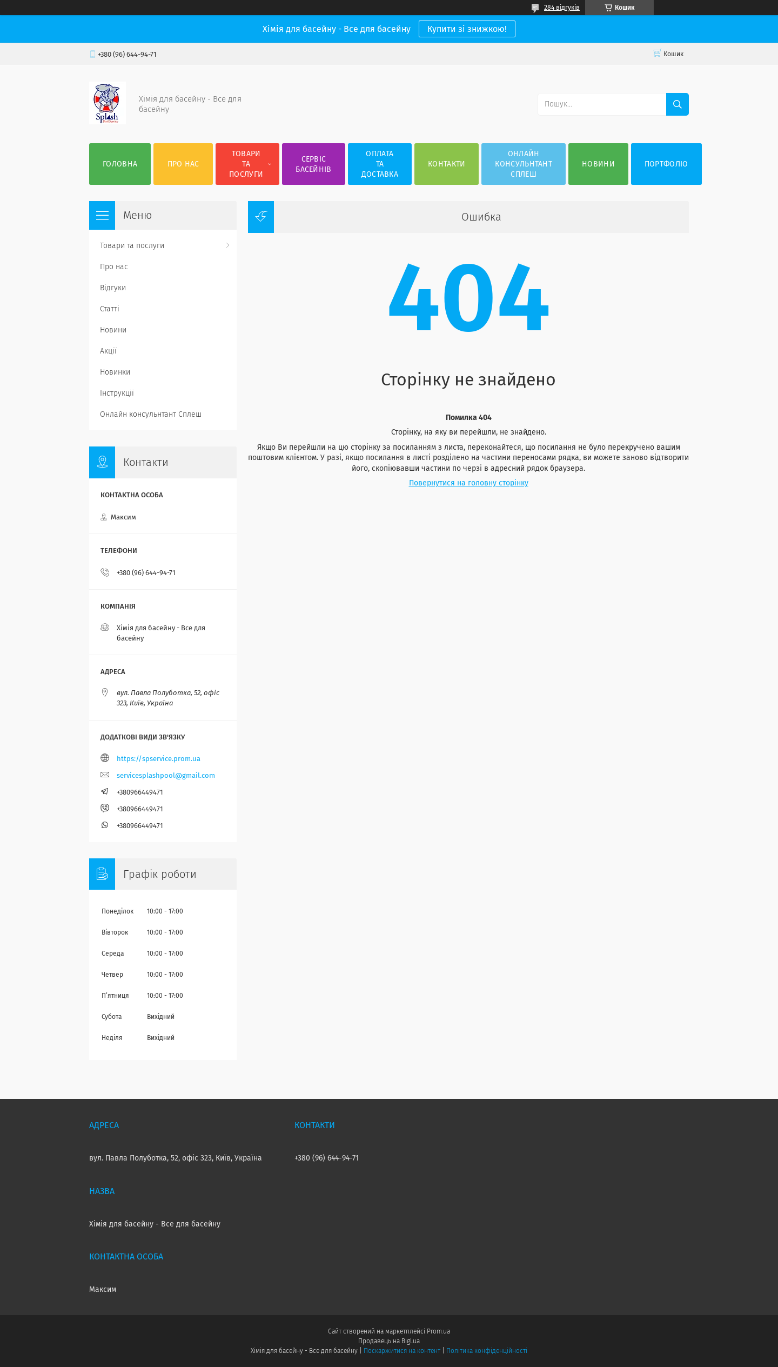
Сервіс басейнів (313, 164)
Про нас (183, 164)
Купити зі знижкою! (467, 29)
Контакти (446, 164)
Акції (108, 351)
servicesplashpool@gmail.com (166, 775)
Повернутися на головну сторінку (468, 483)
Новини (598, 164)
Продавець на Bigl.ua (389, 1341)
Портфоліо (666, 164)
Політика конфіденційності (486, 1351)
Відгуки (113, 287)
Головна (120, 164)
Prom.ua (438, 1331)
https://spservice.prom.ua (158, 759)
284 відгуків (562, 7)
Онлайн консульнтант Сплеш (523, 164)
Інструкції (117, 393)
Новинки (115, 372)
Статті (109, 309)
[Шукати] (677, 104)
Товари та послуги (246, 164)
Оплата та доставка (379, 164)
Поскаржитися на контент (402, 1351)
